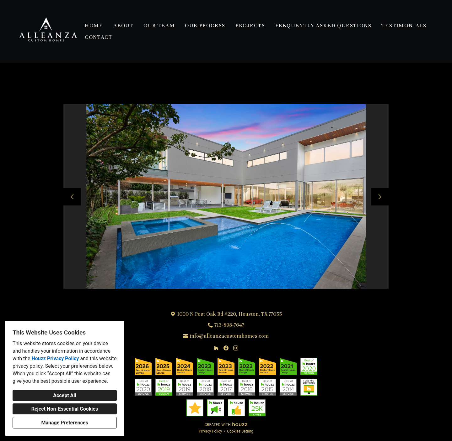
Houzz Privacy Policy (55, 358)
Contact (98, 37)
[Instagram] (235, 348)
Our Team (159, 25)
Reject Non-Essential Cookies (64, 409)
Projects (250, 25)
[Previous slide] (72, 196)
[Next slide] (380, 196)
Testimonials (404, 25)
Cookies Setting (240, 431)
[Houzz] (216, 348)
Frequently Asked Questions (323, 25)
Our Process (205, 25)
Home (94, 25)
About (123, 25)
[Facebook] (226, 348)
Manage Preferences (64, 423)
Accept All (64, 395)
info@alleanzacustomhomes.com (229, 336)
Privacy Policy (210, 431)
